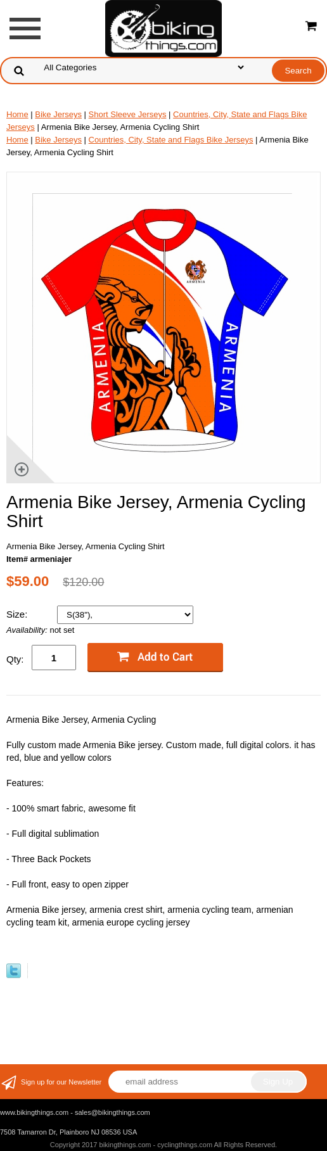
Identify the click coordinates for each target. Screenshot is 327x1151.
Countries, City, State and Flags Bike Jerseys (171, 139)
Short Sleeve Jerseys (128, 114)
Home (17, 114)
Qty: (15, 659)
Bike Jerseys (58, 114)
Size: (18, 614)
